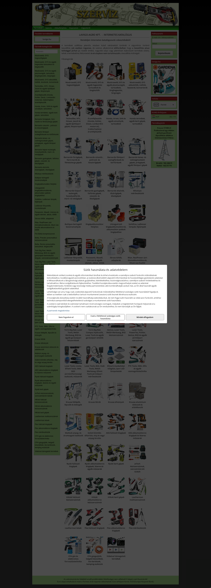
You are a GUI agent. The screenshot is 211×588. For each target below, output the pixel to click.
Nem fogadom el (66, 317)
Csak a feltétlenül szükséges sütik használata (105, 317)
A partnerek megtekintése (58, 310)
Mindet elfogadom (145, 317)
